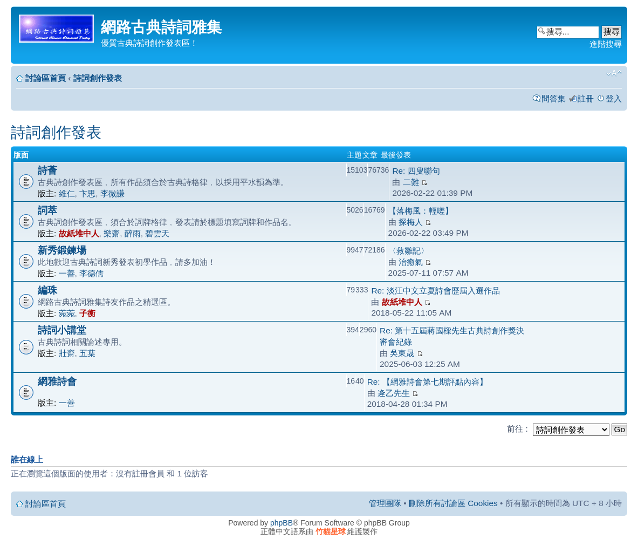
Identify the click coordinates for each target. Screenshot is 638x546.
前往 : (517, 428)
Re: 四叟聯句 (416, 170)
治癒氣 (411, 262)
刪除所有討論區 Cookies (453, 503)
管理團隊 (385, 503)
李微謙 (112, 193)
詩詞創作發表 (97, 78)
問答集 (553, 98)
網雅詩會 (57, 381)
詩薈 (47, 170)
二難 (411, 182)
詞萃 (47, 210)
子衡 (87, 313)
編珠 (47, 290)
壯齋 (67, 353)
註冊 (586, 98)
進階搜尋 (605, 44)
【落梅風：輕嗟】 (420, 210)
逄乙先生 (394, 393)
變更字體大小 (614, 73)
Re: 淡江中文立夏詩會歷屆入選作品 (435, 290)
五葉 (87, 353)
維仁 (67, 193)
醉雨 (133, 233)
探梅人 (411, 222)
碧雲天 (157, 233)
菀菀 (67, 313)
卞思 (87, 193)
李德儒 (91, 273)
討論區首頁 (45, 78)
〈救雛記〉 (408, 250)
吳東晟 (402, 353)
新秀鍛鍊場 (62, 250)
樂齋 (112, 233)
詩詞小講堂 (62, 330)
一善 (67, 273)
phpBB (281, 522)
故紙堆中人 (79, 233)
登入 (614, 98)
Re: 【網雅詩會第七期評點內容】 (427, 381)
